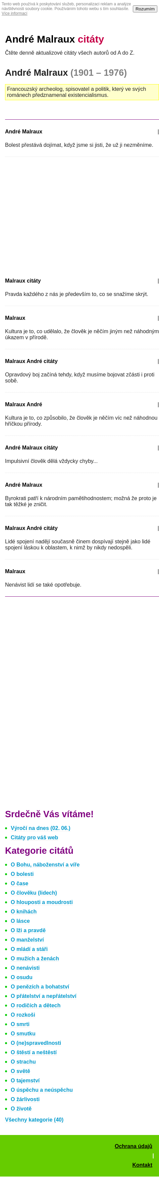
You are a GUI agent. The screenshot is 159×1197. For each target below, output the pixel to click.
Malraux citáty (23, 281)
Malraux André (23, 404)
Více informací (15, 13)
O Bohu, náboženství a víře (45, 864)
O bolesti (22, 874)
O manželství (27, 940)
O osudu (22, 977)
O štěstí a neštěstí (34, 1052)
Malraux (15, 318)
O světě (20, 1071)
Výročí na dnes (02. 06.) (40, 828)
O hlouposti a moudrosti (42, 902)
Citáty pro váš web (34, 837)
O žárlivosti (25, 1099)
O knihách (24, 911)
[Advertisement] (61, 216)
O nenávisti (25, 968)
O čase (19, 883)
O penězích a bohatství (40, 987)
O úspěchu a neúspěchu (42, 1090)
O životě (21, 1109)
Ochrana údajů (133, 1146)
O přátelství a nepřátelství (43, 996)
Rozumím (145, 8)
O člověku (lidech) (34, 893)
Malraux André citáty (31, 361)
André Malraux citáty (31, 448)
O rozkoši (23, 1015)
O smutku (23, 1033)
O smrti (20, 1024)
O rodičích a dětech (35, 1005)
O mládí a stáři (29, 949)
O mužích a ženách (35, 958)
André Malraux (54, 39)
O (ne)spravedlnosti (36, 1043)
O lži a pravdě (28, 930)
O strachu (23, 1062)
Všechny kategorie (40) (34, 1120)
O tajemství (25, 1080)
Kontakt (142, 1165)
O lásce (20, 921)
